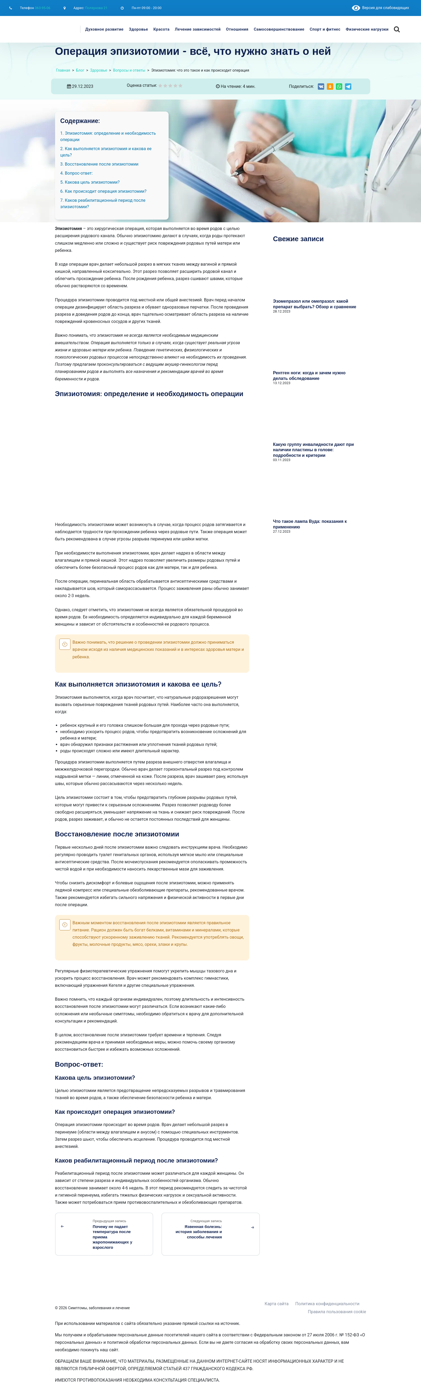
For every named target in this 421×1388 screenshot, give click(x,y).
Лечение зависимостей (197, 29)
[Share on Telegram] (348, 86)
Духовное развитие (104, 29)
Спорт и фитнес (325, 29)
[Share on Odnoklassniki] (330, 86)
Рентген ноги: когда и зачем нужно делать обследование (309, 375)
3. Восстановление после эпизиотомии (99, 164)
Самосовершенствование (279, 29)
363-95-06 (42, 8)
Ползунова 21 (96, 8)
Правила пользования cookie (337, 1311)
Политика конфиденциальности (327, 1303)
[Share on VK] (321, 86)
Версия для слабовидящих (380, 8)
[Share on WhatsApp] (339, 86)
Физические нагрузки (367, 29)
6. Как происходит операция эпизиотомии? (103, 191)
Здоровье (138, 29)
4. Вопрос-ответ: (76, 173)
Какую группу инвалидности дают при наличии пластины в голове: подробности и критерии (313, 450)
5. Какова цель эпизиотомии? (90, 182)
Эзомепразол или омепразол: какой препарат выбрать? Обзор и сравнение (314, 303)
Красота (161, 29)
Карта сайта (277, 1303)
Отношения (237, 29)
